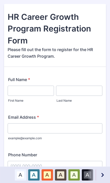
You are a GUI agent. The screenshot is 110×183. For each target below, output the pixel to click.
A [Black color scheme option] (87, 174)
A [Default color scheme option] (20, 174)
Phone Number (22, 154)
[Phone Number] (55, 166)
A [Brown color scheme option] (60, 174)
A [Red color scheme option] (47, 174)
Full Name (19, 79)
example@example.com (25, 138)
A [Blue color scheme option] (33, 174)
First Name (15, 100)
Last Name (64, 100)
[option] (20, 174)
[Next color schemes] (102, 174)
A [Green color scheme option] (74, 174)
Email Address (23, 117)
